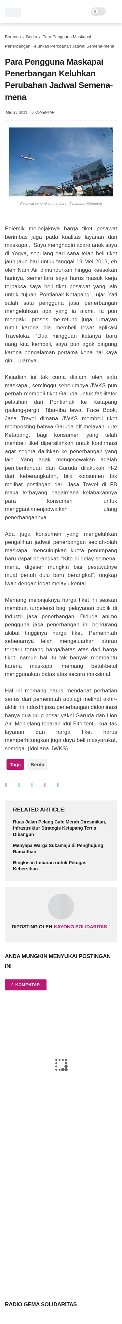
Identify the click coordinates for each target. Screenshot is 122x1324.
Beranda (13, 36)
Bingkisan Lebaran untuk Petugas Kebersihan (50, 866)
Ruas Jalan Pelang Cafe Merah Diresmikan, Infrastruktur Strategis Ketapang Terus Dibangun (59, 828)
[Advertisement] (61, 1214)
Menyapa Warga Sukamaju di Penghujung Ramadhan (58, 849)
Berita (31, 36)
